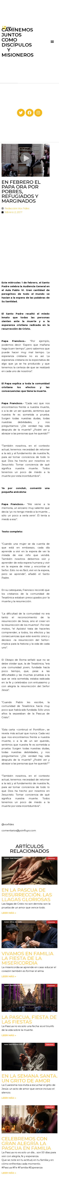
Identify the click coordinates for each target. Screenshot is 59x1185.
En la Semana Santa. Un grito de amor (29, 1078)
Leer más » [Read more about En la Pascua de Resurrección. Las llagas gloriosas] (9, 912)
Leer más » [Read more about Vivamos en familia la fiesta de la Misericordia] (9, 976)
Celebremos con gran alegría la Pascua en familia (26, 1143)
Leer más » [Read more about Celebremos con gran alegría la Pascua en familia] (9, 1172)
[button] (52, 41)
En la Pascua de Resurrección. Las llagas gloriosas (27, 894)
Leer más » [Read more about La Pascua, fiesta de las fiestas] (9, 1035)
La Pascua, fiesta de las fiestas (29, 1019)
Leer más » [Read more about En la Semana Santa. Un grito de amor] (9, 1097)
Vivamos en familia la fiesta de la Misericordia (27, 958)
